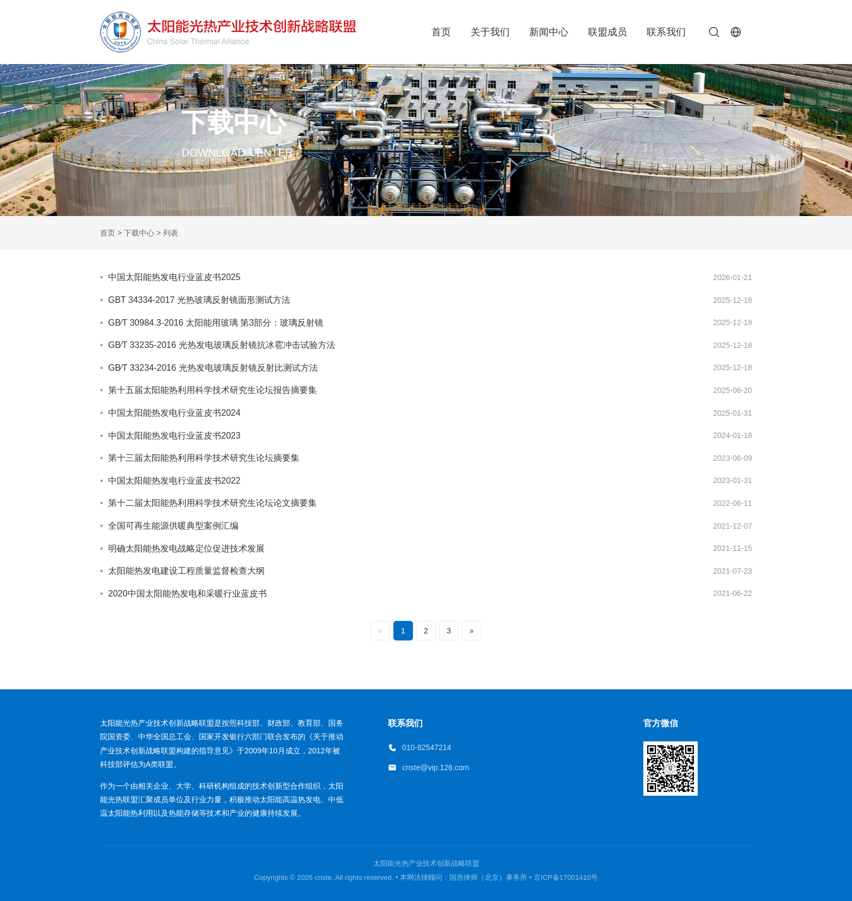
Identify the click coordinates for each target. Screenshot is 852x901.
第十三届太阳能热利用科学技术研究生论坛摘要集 (203, 457)
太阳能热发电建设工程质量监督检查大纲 (186, 570)
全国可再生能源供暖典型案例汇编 (173, 525)
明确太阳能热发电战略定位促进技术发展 (186, 548)
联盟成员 (607, 32)
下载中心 (139, 233)
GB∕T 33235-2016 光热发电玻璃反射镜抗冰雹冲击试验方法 (221, 345)
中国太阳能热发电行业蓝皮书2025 (174, 277)
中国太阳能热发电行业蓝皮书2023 (174, 435)
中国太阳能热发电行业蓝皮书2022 (174, 480)
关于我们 (490, 32)
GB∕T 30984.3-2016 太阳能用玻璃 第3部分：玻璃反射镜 (215, 322)
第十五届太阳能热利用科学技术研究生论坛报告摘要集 (212, 390)
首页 (441, 32)
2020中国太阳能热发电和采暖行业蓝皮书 (187, 593)
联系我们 (666, 32)
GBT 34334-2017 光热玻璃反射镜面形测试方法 (199, 299)
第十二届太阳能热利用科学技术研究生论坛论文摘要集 (212, 502)
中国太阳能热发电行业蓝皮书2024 (174, 412)
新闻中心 (548, 32)
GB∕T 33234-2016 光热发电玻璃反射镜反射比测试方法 (213, 367)
